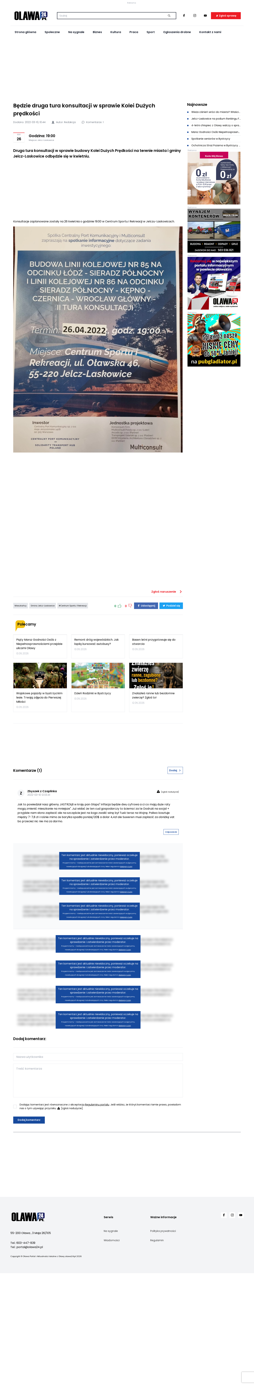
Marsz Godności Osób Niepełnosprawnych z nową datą (214, 185)
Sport (151, 85)
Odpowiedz (171, 994)
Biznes (97, 85)
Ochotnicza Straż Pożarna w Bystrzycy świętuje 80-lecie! (214, 198)
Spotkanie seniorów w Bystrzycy (208, 191)
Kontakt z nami (210, 85)
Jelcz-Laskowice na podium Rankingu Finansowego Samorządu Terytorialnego (214, 171)
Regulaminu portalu (97, 1267)
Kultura (115, 85)
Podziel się (171, 743)
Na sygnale (76, 85)
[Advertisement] (127, 121)
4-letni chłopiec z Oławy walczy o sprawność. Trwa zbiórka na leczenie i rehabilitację (214, 178)
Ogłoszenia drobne (177, 85)
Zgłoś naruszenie (167, 729)
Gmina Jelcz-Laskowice (43, 743)
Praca (133, 85)
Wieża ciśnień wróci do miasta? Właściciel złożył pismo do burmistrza (214, 164)
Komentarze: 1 (92, 175)
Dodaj (175, 933)
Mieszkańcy (20, 743)
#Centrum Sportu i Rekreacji (73, 743)
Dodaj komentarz (29, 1283)
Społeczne (52, 85)
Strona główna (25, 85)
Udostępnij (146, 743)
